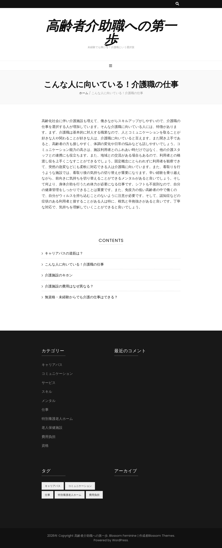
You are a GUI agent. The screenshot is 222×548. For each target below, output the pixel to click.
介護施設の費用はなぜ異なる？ (69, 286)
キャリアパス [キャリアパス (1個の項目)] (52, 486)
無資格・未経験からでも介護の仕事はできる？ (81, 297)
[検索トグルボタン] (177, 4)
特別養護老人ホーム (57, 418)
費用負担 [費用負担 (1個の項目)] (94, 495)
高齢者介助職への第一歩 (111, 31)
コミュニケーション (57, 373)
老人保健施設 (52, 427)
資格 (45, 445)
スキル (47, 391)
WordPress (120, 540)
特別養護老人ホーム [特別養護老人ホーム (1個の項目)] (69, 495)
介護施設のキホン (59, 275)
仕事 (45, 409)
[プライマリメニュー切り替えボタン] (111, 66)
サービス (49, 382)
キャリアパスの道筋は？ (64, 253)
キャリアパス (52, 364)
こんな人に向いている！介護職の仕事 (74, 264)
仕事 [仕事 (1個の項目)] (47, 495)
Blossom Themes (161, 535)
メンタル (49, 400)
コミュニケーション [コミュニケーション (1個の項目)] (80, 486)
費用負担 (49, 436)
